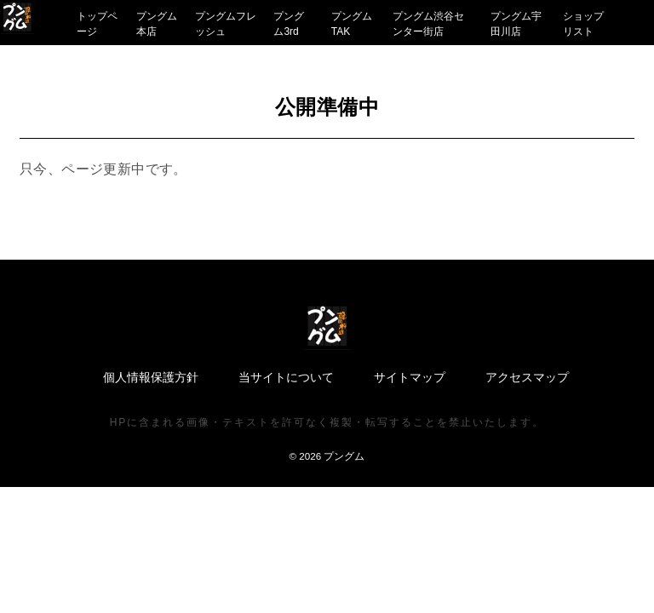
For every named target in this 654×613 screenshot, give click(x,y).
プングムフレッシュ (225, 23)
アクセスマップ (527, 377)
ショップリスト (583, 23)
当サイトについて (286, 377)
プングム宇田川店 (516, 23)
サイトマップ (409, 377)
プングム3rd (288, 23)
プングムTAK (351, 23)
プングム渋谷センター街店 (428, 23)
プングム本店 (156, 23)
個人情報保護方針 (150, 377)
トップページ (97, 23)
